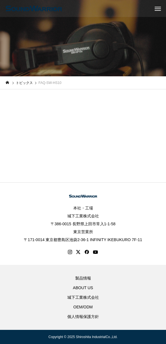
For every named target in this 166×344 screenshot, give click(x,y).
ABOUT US (83, 288)
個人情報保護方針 (83, 317)
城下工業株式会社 (83, 216)
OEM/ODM (82, 307)
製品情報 (83, 278)
